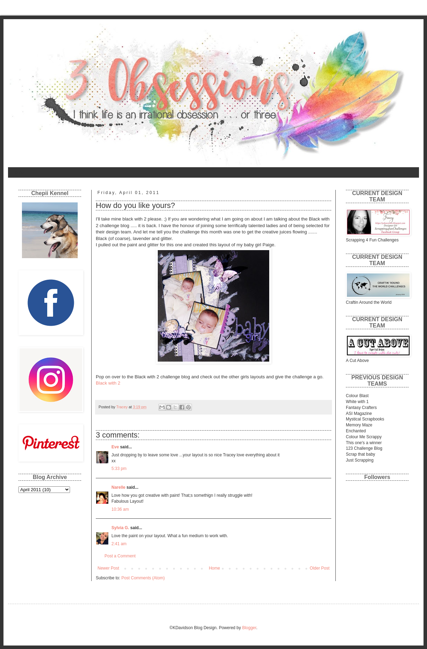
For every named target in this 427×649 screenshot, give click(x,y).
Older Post (319, 568)
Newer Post (108, 568)
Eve (115, 447)
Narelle (118, 487)
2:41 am (118, 543)
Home (18, 172)
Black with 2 (108, 383)
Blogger (249, 627)
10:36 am (120, 509)
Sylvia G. (120, 527)
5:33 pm (118, 468)
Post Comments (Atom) (143, 577)
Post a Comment (119, 556)
